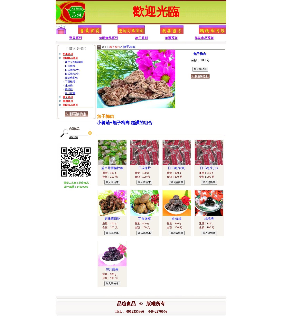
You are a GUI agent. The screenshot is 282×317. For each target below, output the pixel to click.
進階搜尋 (73, 137)
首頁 (104, 47)
